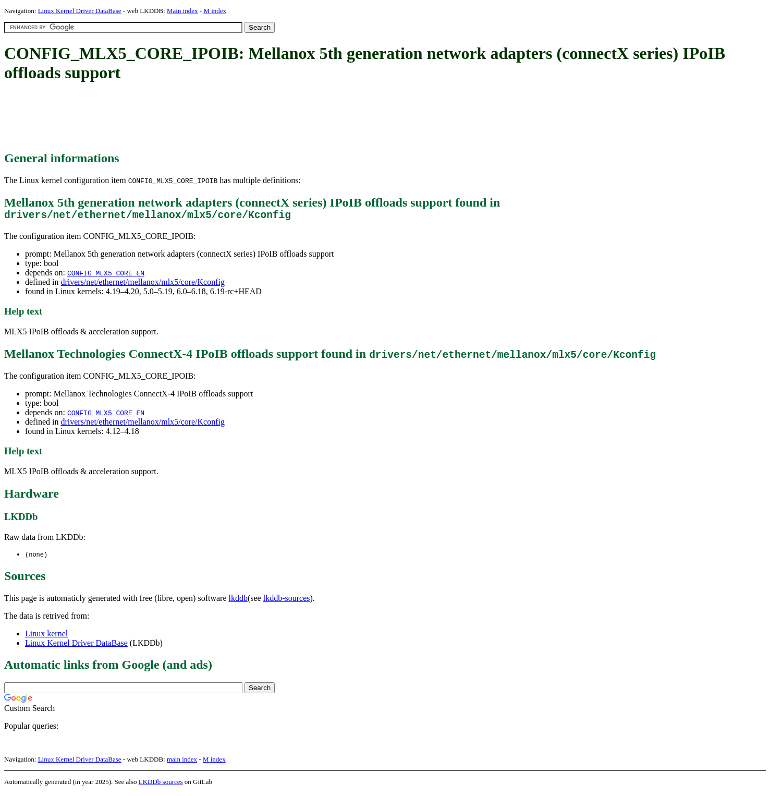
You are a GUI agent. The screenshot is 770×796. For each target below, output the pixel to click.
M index (214, 11)
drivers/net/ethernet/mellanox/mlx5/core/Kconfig (142, 284)
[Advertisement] (194, 117)
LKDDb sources (161, 785)
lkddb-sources (286, 601)
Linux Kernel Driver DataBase (79, 11)
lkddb (238, 601)
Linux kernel (46, 636)
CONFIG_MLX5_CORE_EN (105, 275)
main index (182, 762)
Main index (182, 11)
